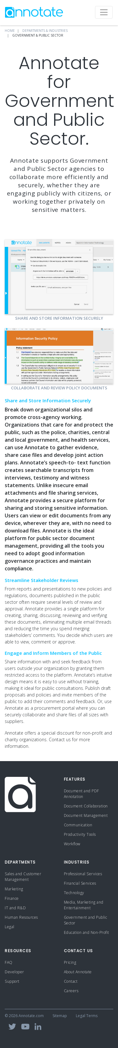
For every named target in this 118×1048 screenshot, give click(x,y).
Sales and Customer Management (23, 876)
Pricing (70, 962)
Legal (9, 926)
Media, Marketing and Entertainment (84, 905)
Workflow (72, 844)
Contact (71, 981)
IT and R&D (15, 908)
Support (12, 981)
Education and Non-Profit (86, 932)
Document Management (86, 815)
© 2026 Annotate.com (24, 1015)
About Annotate (78, 972)
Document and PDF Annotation (81, 793)
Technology (74, 892)
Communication (78, 825)
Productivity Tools (80, 834)
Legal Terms (87, 1015)
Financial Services (80, 883)
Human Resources (21, 917)
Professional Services (83, 873)
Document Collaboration (86, 806)
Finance (12, 898)
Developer (14, 972)
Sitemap (60, 1015)
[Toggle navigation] (104, 12)
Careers (71, 990)
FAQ (9, 962)
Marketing (14, 889)
